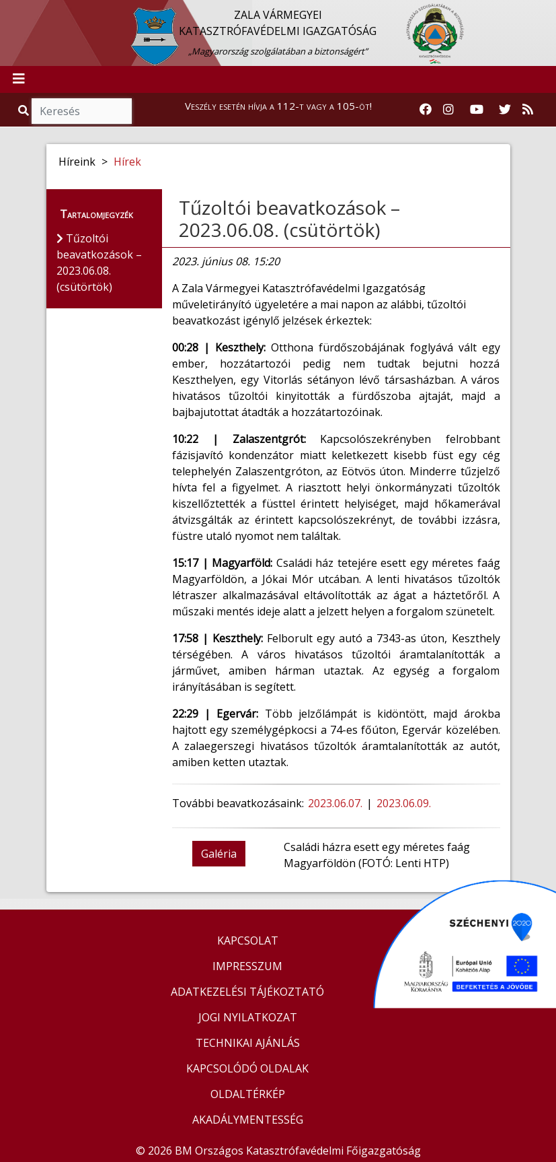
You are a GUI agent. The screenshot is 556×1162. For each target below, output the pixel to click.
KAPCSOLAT (247, 940)
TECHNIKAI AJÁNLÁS (248, 1042)
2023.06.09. (405, 803)
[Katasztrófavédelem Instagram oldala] (448, 109)
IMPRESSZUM (247, 966)
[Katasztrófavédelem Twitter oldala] (505, 109)
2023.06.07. (336, 803)
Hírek (127, 161)
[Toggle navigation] (19, 79)
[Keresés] (82, 111)
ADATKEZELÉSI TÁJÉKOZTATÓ (247, 991)
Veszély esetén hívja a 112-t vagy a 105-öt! (278, 105)
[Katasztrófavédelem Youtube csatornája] (477, 109)
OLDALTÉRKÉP (247, 1094)
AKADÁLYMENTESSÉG (247, 1119)
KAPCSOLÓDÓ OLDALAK (247, 1068)
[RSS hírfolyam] (527, 109)
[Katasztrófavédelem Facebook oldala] (425, 109)
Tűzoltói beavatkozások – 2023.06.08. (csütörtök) (289, 219)
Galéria (219, 853)
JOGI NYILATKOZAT (247, 1017)
